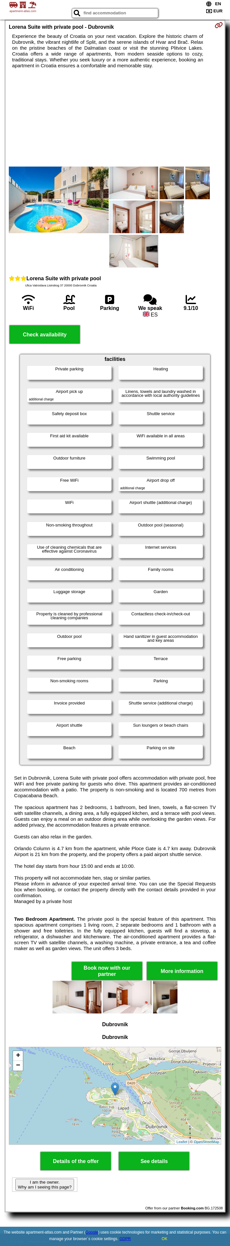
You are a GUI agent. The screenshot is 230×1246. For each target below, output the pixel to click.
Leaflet (181, 1142)
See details (154, 1161)
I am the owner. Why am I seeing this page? (44, 1184)
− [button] (18, 1066)
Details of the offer (76, 1161)
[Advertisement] (115, 117)
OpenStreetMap (206, 1142)
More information (182, 971)
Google (91, 1232)
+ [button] (18, 1056)
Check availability (45, 334)
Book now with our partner (107, 971)
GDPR (125, 1239)
